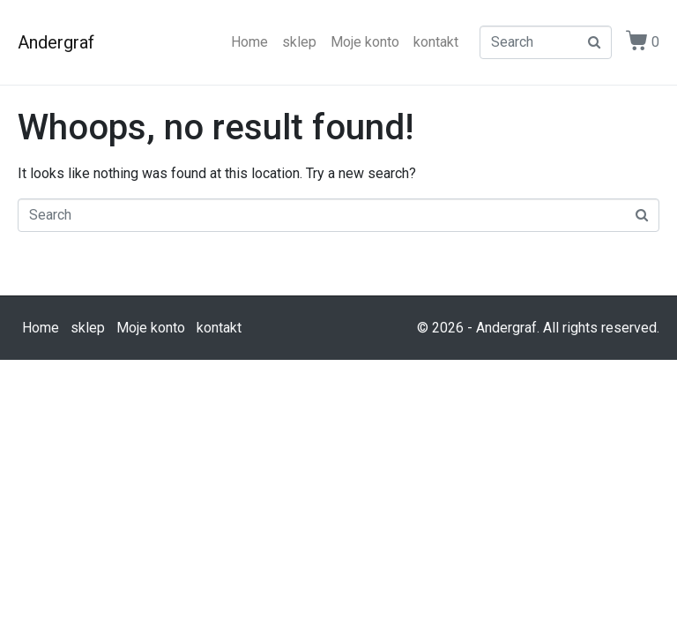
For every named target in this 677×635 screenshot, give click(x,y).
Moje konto (365, 42)
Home (249, 42)
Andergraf (56, 42)
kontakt (435, 42)
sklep (299, 42)
